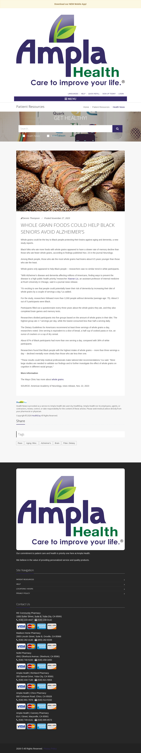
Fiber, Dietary (69, 443)
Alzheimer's (46, 443)
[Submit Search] (117, 128)
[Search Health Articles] (65, 128)
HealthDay (36, 415)
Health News (31, 135)
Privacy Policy (23, 593)
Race (20, 443)
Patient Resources (101, 107)
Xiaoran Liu (73, 278)
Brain (57, 443)
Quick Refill (94, 94)
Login (121, 94)
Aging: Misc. (31, 443)
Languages (73, 94)
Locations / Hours (24, 589)
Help (83, 94)
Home (86, 107)
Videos (52, 135)
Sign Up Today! (109, 94)
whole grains (58, 379)
